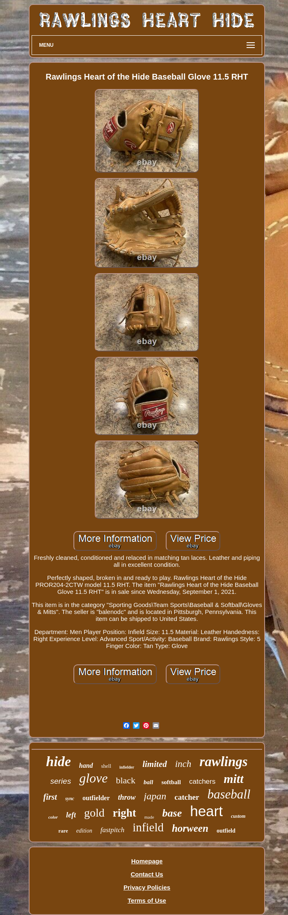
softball (171, 782)
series (60, 781)
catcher (186, 797)
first (50, 796)
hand (86, 765)
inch (183, 764)
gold (94, 812)
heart (206, 811)
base (172, 813)
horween (190, 828)
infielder (126, 767)
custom (238, 816)
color (53, 817)
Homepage (147, 861)
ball (148, 782)
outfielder (96, 797)
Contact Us (146, 874)
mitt (233, 778)
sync (69, 798)
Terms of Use (147, 900)
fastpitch (113, 830)
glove (93, 778)
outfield (226, 831)
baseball (228, 794)
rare (63, 831)
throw (127, 797)
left (71, 815)
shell (106, 766)
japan (155, 796)
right (124, 813)
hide (58, 761)
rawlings (223, 761)
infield (148, 827)
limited (154, 764)
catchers (202, 781)
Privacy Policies (146, 887)
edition (84, 831)
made (149, 817)
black (125, 780)
